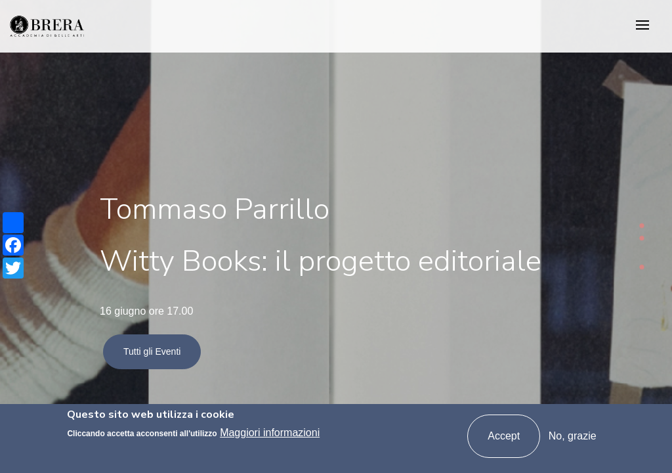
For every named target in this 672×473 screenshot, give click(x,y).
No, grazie (573, 436)
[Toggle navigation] (642, 26)
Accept (504, 436)
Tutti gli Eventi (151, 351)
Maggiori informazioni (270, 433)
